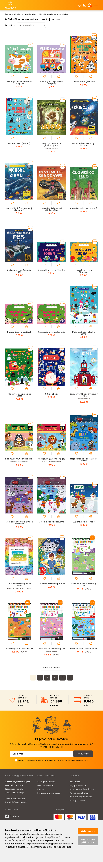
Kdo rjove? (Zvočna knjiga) (51, 458)
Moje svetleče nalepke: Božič (19, 394)
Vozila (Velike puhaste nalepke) (51, 82)
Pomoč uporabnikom (79, 796)
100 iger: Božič (51, 393)
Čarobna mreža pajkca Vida (19, 586)
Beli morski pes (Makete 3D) (19, 271)
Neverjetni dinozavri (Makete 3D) (51, 209)
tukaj (68, 846)
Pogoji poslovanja (78, 789)
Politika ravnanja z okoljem (49, 796)
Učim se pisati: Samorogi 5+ (84, 586)
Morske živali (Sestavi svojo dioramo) (19, 209)
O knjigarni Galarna (46, 785)
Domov (8, 14)
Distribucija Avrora (45, 789)
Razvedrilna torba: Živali (19, 332)
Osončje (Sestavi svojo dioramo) (84, 144)
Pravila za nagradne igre (81, 800)
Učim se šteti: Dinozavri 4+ (84, 650)
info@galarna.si (19, 805)
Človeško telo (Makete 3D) (84, 208)
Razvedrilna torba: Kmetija (51, 332)
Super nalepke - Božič (84, 523)
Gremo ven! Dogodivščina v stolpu (83, 394)
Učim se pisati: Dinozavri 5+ (19, 651)
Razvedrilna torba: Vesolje (51, 270)
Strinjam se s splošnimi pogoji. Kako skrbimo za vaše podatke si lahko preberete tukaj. (53, 764)
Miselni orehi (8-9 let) (83, 81)
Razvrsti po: (10, 25)
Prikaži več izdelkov (51, 671)
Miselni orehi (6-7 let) (19, 143)
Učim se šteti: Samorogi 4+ (51, 651)
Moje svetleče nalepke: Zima (83, 333)
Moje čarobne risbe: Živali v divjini (84, 459)
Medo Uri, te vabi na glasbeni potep (51, 144)
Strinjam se (87, 831)
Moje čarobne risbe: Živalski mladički (19, 524)
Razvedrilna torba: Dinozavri (83, 271)
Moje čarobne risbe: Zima (51, 523)
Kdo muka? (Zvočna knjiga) (19, 459)
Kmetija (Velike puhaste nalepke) (19, 82)
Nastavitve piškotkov (88, 841)
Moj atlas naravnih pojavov (51, 586)
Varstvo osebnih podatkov (82, 792)
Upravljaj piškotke (78, 804)
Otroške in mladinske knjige (25, 14)
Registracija (75, 785)
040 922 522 (19, 802)
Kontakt (41, 792)
